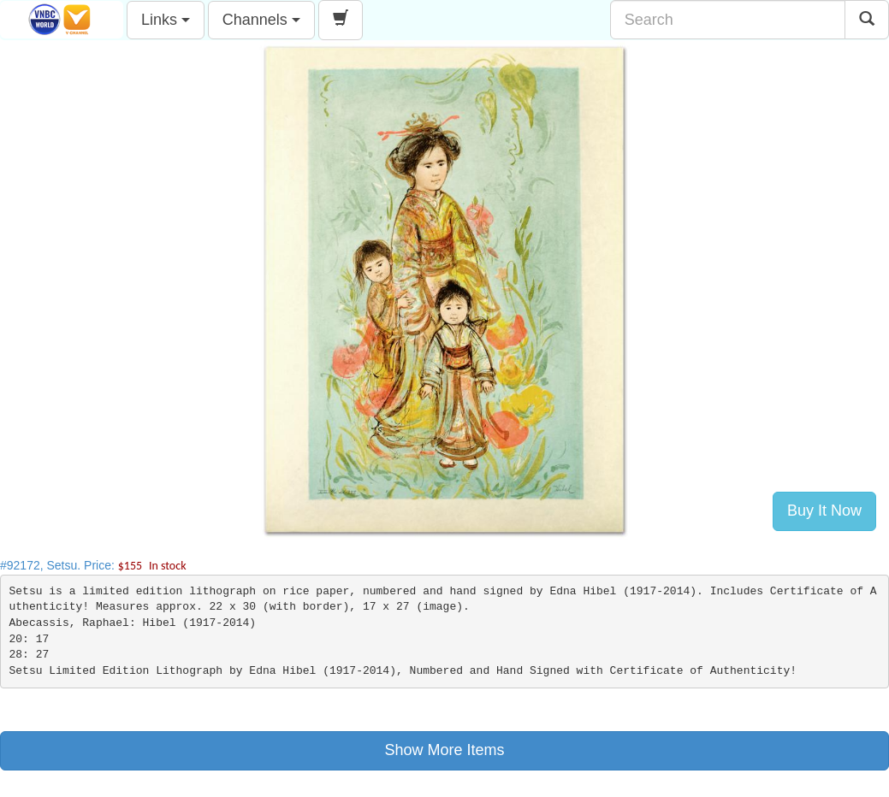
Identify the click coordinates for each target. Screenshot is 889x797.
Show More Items (444, 750)
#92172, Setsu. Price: (93, 565)
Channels (261, 19)
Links (165, 19)
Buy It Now (824, 510)
